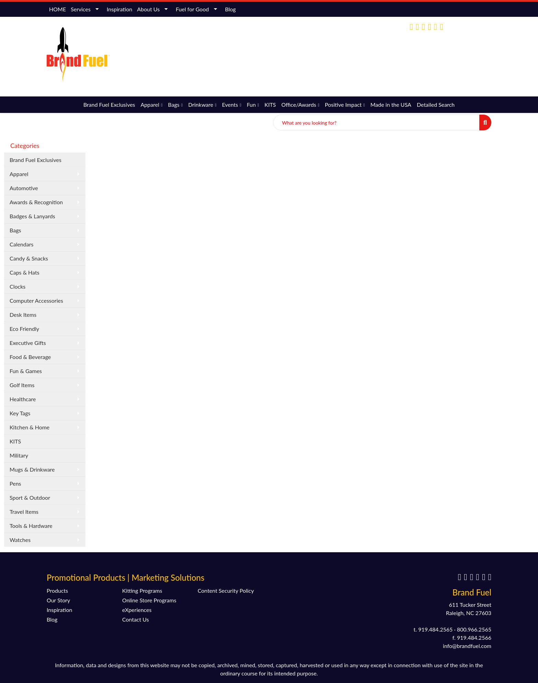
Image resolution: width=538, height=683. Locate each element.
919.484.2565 (435, 629)
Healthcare (23, 399)
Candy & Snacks (29, 258)
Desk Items (23, 314)
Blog (230, 9)
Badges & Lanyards (32, 216)
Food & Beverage (30, 357)
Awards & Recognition (36, 202)
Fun (251, 104)
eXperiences (137, 609)
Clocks (17, 286)
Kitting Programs (142, 590)
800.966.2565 (474, 629)
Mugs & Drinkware (32, 469)
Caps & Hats (24, 272)
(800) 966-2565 (388, 56)
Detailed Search (436, 104)
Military (19, 455)
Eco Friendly (24, 328)
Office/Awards (298, 104)
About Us (148, 9)
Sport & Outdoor (30, 497)
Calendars (21, 244)
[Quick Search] (376, 122)
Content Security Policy (226, 590)
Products (57, 590)
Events (230, 104)
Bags (173, 104)
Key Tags (20, 413)
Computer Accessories (36, 300)
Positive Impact (343, 104)
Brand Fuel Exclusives (109, 104)
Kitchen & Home (29, 427)
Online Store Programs (149, 600)
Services (81, 9)
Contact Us (135, 619)
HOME (57, 9)
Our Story (58, 600)
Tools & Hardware (31, 525)
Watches (20, 539)
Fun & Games (26, 371)
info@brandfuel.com (435, 56)
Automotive (24, 188)
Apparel (150, 104)
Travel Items (24, 511)
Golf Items (22, 385)
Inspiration (119, 9)
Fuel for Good (192, 9)
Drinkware (200, 104)
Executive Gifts (28, 342)
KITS (270, 104)
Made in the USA (390, 104)
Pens (15, 483)
